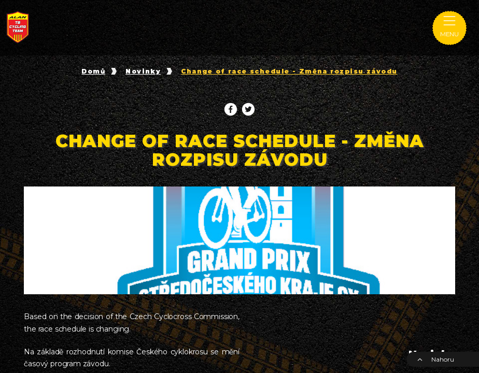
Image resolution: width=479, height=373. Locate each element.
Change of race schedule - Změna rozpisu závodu (289, 71)
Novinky (143, 71)
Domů (93, 71)
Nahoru (435, 359)
